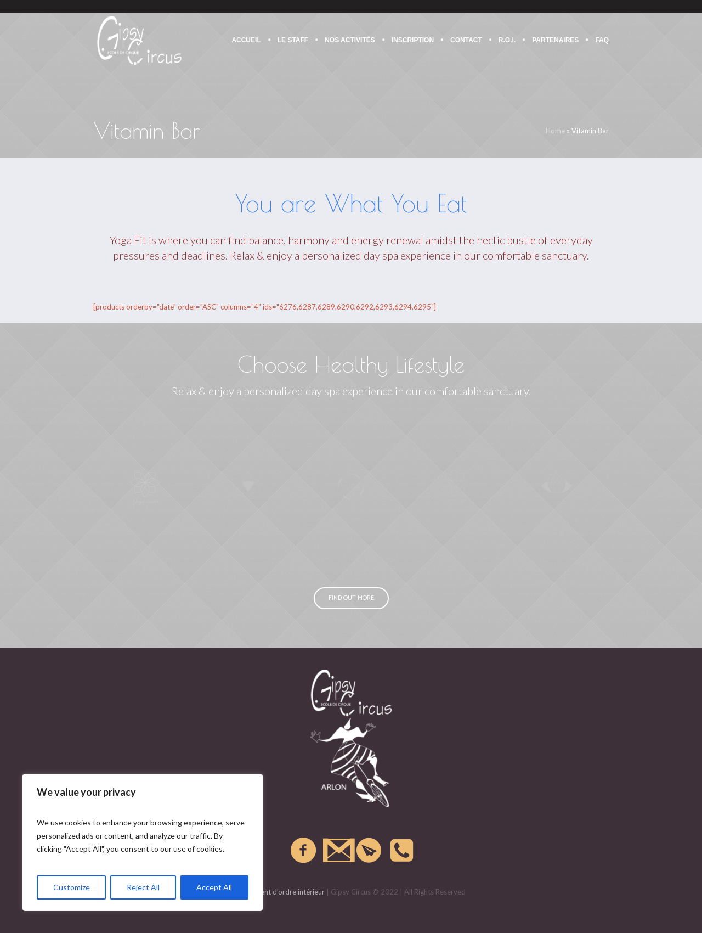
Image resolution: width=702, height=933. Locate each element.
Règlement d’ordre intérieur (281, 891)
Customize (71, 887)
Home (555, 130)
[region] (142, 842)
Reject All (143, 887)
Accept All (214, 887)
